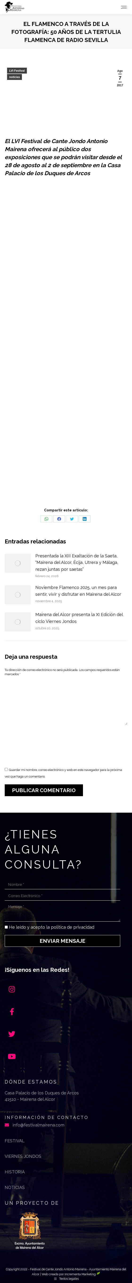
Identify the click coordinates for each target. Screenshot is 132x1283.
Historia (15, 1171)
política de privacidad (72, 927)
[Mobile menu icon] (123, 7)
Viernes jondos (23, 1156)
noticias (14, 77)
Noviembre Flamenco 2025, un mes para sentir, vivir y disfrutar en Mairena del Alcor (78, 591)
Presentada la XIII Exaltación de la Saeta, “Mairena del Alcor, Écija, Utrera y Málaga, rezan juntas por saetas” (76, 562)
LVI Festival (17, 70)
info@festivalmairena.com (38, 1124)
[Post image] (18, 563)
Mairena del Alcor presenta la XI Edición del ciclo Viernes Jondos (79, 618)
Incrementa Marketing (82, 1274)
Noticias (15, 1187)
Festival (15, 1140)
